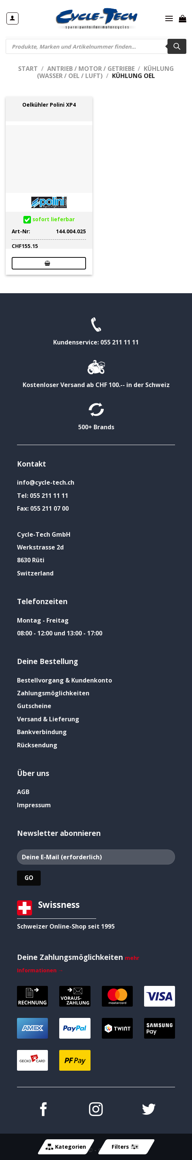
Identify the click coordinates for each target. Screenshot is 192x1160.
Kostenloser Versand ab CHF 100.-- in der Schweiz (96, 385)
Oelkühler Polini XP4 (49, 104)
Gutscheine (34, 706)
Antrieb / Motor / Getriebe (91, 68)
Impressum (34, 805)
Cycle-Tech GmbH (44, 534)
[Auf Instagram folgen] (96, 1110)
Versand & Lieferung (48, 719)
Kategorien (66, 1147)
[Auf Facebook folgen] (43, 1110)
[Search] (176, 46)
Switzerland (35, 573)
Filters (124, 1147)
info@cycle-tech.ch (45, 482)
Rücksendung (37, 745)
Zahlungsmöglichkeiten (53, 693)
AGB (23, 792)
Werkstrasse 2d (40, 547)
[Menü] (169, 18)
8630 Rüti (31, 560)
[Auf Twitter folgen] (148, 1110)
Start (28, 68)
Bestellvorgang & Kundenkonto (64, 680)
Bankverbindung (42, 732)
